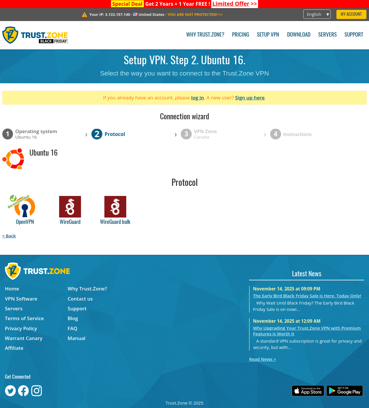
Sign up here (250, 97)
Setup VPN (268, 35)
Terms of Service (24, 318)
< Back (9, 236)
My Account (351, 14)
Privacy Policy (21, 328)
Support (353, 35)
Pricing (240, 35)
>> (234, 3)
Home (12, 288)
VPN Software (21, 298)
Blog (73, 318)
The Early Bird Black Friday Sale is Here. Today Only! (307, 296)
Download (298, 35)
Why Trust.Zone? (205, 35)
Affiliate (14, 348)
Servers (327, 35)
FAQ (73, 328)
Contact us (80, 298)
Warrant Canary (23, 338)
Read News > (262, 359)
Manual (77, 338)
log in (197, 97)
